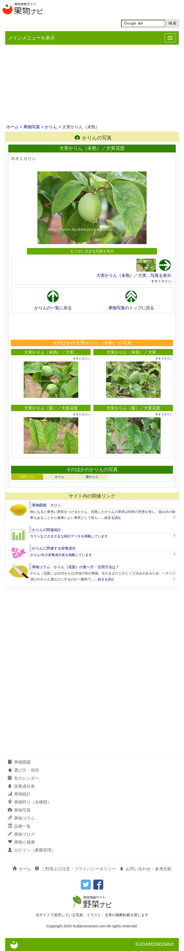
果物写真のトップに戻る (131, 308)
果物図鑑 (19, 762)
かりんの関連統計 (46, 530)
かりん (51, 127)
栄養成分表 (21, 786)
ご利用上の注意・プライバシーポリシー (75, 869)
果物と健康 (21, 842)
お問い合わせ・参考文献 (146, 869)
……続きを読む (109, 518)
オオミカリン (161, 281)
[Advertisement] (92, 85)
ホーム (12, 127)
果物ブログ (21, 834)
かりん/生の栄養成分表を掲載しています (61, 555)
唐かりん (92, 477)
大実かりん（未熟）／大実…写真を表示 (133, 275)
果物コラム (21, 818)
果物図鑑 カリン (46, 505)
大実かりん (27, 477)
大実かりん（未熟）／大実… (51, 352)
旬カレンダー (23, 778)
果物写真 (31, 127)
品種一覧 (19, 826)
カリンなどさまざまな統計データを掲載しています (69, 536)
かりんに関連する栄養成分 (54, 548)
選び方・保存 (23, 770)
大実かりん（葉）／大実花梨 (51, 408)
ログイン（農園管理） (32, 850)
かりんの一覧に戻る (53, 308)
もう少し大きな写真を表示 (92, 251)
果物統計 (19, 794)
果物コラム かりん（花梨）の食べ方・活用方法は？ (75, 567)
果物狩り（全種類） (29, 802)
